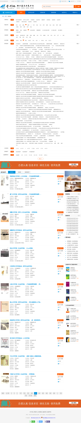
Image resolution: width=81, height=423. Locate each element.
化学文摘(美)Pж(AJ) (42, 64)
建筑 (23, 25)
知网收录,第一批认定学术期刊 (31, 92)
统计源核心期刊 (38, 133)
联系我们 (40, 411)
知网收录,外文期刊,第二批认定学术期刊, (23, 98)
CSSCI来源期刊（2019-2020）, (21, 109)
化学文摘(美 (18, 118)
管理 (57, 25)
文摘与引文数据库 (25, 51)
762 (61, 393)
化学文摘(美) (21, 47)
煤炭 (60, 25)
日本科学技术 (18, 130)
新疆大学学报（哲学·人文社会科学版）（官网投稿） (24, 212)
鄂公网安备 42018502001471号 (49, 417)
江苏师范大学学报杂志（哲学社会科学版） (21, 266)
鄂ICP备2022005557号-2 (36, 417)
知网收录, (54, 83)
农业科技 (29, 21)
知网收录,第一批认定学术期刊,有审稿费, (23, 83)
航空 (21, 26)
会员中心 (64, 12)
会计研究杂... (73, 316)
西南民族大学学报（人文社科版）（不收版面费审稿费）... (25, 176)
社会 (50, 25)
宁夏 (20, 37)
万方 (17, 145)
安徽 (31, 35)
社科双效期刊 (56, 53)
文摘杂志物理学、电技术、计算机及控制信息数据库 (52, 88)
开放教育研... (73, 338)
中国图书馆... (73, 282)
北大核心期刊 (32, 30)
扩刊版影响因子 (32, 151)
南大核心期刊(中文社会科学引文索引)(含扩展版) (53, 49)
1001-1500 (35, 155)
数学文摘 (39, 53)
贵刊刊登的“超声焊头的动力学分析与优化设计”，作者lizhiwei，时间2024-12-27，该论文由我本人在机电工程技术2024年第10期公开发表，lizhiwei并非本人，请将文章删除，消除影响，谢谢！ (73, 223)
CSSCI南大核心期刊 (45, 30)
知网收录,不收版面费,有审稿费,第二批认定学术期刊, (38, 124)
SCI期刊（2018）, (43, 103)
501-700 (25, 155)
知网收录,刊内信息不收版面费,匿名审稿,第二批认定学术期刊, (27, 100)
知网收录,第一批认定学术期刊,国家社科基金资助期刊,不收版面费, (40, 109)
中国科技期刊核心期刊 (41, 137)
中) (51, 126)
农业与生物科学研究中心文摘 (30, 47)
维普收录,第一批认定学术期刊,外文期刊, (23, 103)
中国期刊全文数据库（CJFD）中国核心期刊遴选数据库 (26, 137)
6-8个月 (46, 148)
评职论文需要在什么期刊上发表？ (73, 196)
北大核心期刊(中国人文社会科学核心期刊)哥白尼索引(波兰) (49, 128)
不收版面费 (51, 141)
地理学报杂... (73, 275)
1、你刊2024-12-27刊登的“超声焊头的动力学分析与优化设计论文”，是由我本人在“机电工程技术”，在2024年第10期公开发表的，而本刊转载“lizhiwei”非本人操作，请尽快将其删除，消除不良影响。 (73, 232)
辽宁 (58, 35)
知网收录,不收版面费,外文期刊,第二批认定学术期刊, (25, 101)
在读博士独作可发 (52, 118)
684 (46, 393)
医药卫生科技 (24, 21)
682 (39, 393)
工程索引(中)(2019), (53, 90)
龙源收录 (45, 139)
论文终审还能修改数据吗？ (72, 205)
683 (43, 393)
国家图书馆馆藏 (49, 43)
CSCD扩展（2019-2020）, (40, 81)
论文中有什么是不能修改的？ (73, 209)
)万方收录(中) (24, 118)
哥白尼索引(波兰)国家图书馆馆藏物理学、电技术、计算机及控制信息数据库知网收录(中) (32, 86)
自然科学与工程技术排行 (71, 264)
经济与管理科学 (19, 19)
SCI (43, 53)
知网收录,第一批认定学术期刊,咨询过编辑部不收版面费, (26, 107)
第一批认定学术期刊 (43, 141)
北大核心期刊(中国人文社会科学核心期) (55, 103)
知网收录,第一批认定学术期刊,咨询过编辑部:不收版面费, (26, 94)
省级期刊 (25, 30)
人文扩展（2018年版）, (58, 79)
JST (52, 47)
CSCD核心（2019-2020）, (20, 62)
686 (54, 393)
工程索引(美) (18, 51)
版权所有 (45, 411)
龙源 (61, 143)
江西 (27, 37)
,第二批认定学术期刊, (28, 120)
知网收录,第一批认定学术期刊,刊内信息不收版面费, (25, 73)
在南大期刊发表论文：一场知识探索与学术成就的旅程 (73, 203)
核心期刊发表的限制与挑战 (72, 200)
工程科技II (32, 19)
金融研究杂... (73, 330)
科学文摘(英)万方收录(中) (36, 79)
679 (28, 393)
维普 (58, 143)
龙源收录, (55, 81)
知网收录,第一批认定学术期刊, (21, 60)
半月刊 (17, 40)
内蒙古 (44, 35)
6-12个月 (21, 148)
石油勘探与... (73, 297)
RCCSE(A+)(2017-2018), (20, 92)
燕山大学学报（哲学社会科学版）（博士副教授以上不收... (25, 302)
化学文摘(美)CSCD (35, 103)
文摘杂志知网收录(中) (41, 66)
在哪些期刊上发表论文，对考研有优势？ (73, 198)
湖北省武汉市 (22, 35)
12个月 (42, 148)
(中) (55, 141)
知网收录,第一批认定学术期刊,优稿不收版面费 (40, 90)
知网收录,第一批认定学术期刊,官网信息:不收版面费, (45, 71)
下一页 (30, 395)
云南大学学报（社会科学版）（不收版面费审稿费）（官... (25, 284)
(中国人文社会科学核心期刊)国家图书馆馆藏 (24, 135)
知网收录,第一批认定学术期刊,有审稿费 (23, 90)
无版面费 (17, 155)
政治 (53, 25)
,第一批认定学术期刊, (37, 126)
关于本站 (32, 411)
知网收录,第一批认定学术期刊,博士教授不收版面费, (41, 83)
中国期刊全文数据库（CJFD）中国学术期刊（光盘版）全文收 (27, 141)
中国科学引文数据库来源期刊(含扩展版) (27, 45)
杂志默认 (12, 172)
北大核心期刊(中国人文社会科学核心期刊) (37, 43)
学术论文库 (31, 12)
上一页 (7, 393)
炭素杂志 (72, 267)
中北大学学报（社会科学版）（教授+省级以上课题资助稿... (26, 356)
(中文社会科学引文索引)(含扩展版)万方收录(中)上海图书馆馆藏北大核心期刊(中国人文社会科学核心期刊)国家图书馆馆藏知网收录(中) (40, 58)
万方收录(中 (36, 135)
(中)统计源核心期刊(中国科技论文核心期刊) (24, 126)
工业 (40, 25)
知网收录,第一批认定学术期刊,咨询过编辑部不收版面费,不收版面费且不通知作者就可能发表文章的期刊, (34, 96)
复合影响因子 (18, 151)
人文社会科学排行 (70, 305)
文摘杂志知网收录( (46, 126)
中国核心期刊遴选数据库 (56, 55)
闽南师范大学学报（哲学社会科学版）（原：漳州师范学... (25, 320)
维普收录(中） (49, 81)
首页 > (3, 16)
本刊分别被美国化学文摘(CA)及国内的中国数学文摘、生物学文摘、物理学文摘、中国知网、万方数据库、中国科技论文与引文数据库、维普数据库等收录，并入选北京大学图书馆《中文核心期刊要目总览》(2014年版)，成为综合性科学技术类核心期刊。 (40, 69)
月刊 (33, 40)
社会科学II (38, 19)
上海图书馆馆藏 (25, 43)
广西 (40, 35)
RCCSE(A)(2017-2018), (54, 60)
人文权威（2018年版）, (32, 113)
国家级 (17, 30)
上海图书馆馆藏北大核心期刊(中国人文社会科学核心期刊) (26, 85)
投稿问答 (42, 12)
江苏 (48, 35)
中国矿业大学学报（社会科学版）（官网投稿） (22, 374)
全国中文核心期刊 (47, 55)
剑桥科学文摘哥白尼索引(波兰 (58, 111)
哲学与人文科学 (26, 19)
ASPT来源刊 (41, 49)
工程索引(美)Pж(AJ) (19, 79)
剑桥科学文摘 (39, 47)
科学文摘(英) (34, 49)
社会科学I (58, 19)
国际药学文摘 (43, 51)
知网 (55, 143)
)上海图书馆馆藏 (43, 135)
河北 (51, 35)
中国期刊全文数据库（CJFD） (36, 55)
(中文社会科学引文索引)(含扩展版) (51, 115)
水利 (27, 26)
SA (30, 49)
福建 (34, 35)
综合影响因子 (25, 151)
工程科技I (35, 21)
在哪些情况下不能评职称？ (72, 212)
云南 (63, 35)
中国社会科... (73, 308)
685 (50, 393)
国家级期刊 (39, 30)
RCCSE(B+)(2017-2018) (48, 143)
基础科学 (43, 19)
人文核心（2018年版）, (28, 105)
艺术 (34, 25)
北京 (55, 35)
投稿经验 (53, 12)
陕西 (27, 35)
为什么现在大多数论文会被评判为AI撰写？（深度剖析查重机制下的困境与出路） (73, 210)
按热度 (19, 172)
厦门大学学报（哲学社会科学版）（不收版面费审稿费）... (25, 194)
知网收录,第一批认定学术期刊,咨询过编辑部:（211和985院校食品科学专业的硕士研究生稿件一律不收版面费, (35, 122)
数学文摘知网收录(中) (40, 101)
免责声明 (49, 411)
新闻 (47, 25)
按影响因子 (27, 172)
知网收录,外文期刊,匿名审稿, (37, 98)
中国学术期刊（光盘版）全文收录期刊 (23, 55)
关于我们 (79, 1)
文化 (20, 25)
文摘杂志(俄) (37, 51)
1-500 (22, 155)
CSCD (17, 45)
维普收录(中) (62, 43)
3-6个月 (28, 148)
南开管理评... (73, 323)
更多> (79, 194)
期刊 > (6, 16)
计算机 (17, 26)
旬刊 (36, 40)
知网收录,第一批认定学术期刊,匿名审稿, (23, 111)
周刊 (21, 40)
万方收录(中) (18, 43)
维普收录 (50, 139)
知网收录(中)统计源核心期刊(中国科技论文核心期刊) (38, 118)
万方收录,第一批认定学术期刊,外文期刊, (53, 101)
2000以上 (45, 155)
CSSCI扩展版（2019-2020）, (39, 105)
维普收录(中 (58, 135)
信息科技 (53, 19)
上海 (37, 35)
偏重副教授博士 (40, 107)
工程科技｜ (18, 21)
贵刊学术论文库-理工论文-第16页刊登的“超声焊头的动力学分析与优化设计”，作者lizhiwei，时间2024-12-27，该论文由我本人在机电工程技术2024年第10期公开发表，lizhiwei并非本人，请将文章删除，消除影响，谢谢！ (73, 218)
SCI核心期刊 (18, 32)
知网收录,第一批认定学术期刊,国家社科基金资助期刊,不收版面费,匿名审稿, (29, 115)
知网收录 (50, 124)
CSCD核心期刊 (53, 30)
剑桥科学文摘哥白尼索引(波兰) (21, 124)
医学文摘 (34, 53)
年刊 (46, 40)
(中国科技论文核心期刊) (47, 133)
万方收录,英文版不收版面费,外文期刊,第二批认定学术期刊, (26, 128)
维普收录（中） (31, 133)
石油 (31, 26)
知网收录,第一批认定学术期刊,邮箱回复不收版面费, (25, 71)
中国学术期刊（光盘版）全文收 (21, 143)
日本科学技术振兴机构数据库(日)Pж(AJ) (56, 86)
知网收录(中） (46, 98)
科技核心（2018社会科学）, (50, 107)
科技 (37, 25)
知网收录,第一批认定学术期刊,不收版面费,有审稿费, (45, 73)
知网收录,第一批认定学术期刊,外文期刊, (47, 100)
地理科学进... (73, 290)
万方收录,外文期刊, (58, 96)
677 (20, 393)
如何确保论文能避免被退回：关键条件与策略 (73, 207)
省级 (21, 30)
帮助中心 (75, 12)
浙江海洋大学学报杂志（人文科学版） (20, 338)
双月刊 (29, 40)
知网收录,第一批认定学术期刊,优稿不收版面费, (46, 94)
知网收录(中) (56, 43)
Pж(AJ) (31, 51)
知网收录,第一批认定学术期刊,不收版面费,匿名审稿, (25, 81)
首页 (21, 12)
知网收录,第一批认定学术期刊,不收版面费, (55, 62)
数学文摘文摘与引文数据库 (48, 79)
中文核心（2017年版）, (33, 60)
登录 (18, 1)
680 (32, 393)
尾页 (35, 395)
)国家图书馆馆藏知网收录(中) (21, 113)
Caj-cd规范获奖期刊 (50, 135)
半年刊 (42, 40)
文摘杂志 (49, 51)
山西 (17, 37)
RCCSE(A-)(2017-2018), (33, 64)
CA (16, 47)
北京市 (17, 35)
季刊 (26, 40)
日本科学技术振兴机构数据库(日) (22, 49)
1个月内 (33, 148)
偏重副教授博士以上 (57, 109)
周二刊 (50, 40)
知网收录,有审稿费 (19, 120)
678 (24, 393)
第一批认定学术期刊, (35, 130)
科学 (44, 25)
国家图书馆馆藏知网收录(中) (21, 133)
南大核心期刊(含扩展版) (60, 45)
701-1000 (30, 155)
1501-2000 (40, 155)
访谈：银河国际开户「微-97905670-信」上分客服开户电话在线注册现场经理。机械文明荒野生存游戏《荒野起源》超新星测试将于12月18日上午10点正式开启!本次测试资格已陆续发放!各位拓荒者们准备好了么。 (73, 234)
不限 (12, 19)
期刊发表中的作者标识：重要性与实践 (73, 202)
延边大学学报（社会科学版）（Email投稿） (22, 248)
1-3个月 (17, 148)
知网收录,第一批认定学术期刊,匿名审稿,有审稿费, (36, 62)
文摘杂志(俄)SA (27, 79)
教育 (28, 25)
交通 (24, 26)
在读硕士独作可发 (19, 105)
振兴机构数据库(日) (26, 130)
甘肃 (30, 37)
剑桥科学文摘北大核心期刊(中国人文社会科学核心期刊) (26, 66)
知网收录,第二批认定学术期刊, (43, 92)
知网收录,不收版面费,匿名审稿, (21, 64)
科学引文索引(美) (49, 53)
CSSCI (53, 45)
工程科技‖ (48, 19)
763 (26, 395)
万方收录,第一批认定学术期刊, (45, 130)
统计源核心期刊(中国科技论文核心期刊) (43, 45)
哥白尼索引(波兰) (47, 47)
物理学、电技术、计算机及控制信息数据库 (23, 53)
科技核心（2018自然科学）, (43, 60)
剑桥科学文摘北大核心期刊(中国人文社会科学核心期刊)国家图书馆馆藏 (29, 88)
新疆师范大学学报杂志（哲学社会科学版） (21, 230)
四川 (23, 37)
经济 (17, 25)
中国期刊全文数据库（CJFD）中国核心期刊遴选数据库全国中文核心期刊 (29, 139)
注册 (22, 1)
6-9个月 (37, 148)
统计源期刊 (60, 30)
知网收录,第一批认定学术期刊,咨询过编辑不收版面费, (41, 111)
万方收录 (58, 118)
